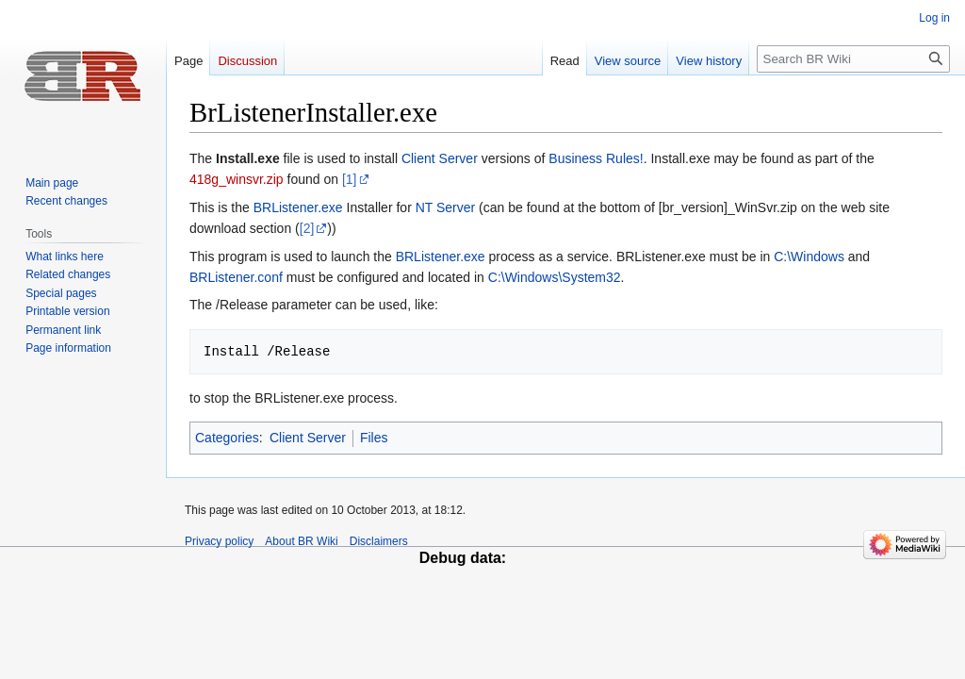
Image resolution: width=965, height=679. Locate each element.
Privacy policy (219, 541)
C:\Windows (809, 256)
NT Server (446, 207)
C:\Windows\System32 (554, 277)
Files (374, 437)
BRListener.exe (298, 207)
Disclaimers (379, 541)
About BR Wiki (301, 541)
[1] (349, 179)
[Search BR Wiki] (853, 59)
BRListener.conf (236, 277)
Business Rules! (595, 158)
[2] (307, 228)
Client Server (439, 158)
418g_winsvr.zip (236, 179)
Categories (227, 437)
